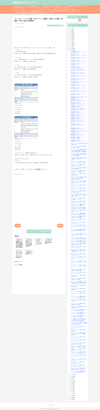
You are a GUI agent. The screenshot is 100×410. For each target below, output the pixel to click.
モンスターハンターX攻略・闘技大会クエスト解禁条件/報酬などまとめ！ (78, 230)
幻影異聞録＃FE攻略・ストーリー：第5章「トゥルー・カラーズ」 (78, 112)
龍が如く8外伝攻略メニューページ (34, 6)
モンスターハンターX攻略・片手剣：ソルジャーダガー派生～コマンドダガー (78, 262)
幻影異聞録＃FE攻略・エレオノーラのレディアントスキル (78, 67)
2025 (71, 30)
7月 (72, 382)
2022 (71, 35)
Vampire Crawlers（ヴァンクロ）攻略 (45, 12)
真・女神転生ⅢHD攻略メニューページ (20, 7)
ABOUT (73, 9)
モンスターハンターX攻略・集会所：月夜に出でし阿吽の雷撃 (78, 217)
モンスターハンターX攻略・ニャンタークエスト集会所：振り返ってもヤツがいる (78, 234)
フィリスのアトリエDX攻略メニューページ (63, 7)
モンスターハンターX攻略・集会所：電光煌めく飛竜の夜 (78, 304)
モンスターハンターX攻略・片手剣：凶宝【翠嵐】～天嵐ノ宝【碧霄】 (78, 208)
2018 (71, 43)
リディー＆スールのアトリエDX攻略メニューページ (41, 7)
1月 (72, 393)
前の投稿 (60, 225)
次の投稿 (18, 225)
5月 (72, 385)
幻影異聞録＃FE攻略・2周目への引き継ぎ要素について (78, 97)
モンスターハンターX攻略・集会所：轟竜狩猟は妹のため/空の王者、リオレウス (78, 250)
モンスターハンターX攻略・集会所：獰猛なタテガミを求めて (78, 165)
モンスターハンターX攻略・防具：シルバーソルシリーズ (78, 273)
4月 (72, 387)
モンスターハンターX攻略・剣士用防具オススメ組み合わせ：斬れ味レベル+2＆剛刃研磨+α (78, 154)
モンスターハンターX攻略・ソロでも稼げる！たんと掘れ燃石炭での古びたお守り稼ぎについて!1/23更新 (78, 282)
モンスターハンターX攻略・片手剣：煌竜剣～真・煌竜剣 (78, 279)
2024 (71, 31)
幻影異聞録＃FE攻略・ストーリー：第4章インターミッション (78, 115)
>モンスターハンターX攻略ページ (31, 169)
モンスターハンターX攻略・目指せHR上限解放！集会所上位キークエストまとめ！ (78, 158)
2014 (71, 395)
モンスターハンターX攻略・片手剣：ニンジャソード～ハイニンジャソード (78, 356)
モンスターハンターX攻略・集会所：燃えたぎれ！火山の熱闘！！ (78, 205)
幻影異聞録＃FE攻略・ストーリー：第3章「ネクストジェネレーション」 (78, 125)
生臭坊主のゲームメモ (23, 2)
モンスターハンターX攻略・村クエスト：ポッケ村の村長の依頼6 (78, 313)
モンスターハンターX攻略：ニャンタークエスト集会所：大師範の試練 (78, 241)
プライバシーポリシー (66, 9)
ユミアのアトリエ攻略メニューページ (20, 11)
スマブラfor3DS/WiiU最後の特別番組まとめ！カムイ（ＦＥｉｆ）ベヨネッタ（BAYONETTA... (78, 323)
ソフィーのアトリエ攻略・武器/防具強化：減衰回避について (78, 168)
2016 (71, 46)
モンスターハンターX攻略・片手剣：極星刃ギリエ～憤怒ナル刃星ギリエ (78, 346)
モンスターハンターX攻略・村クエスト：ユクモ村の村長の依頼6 (78, 310)
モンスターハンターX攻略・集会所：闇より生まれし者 (78, 254)
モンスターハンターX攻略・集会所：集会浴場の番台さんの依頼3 (78, 369)
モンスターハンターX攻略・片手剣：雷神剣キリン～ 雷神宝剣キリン (78, 171)
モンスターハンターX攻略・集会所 (78, 291)
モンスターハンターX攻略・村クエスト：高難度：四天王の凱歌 (78, 316)
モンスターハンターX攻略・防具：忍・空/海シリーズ (78, 366)
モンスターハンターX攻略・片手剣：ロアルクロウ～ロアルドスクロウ (78, 162)
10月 (72, 376)
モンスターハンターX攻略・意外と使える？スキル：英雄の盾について (78, 352)
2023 (71, 33)
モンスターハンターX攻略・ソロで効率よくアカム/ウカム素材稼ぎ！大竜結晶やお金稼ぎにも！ (78, 177)
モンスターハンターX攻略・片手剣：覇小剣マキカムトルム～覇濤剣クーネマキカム (78, 334)
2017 (71, 45)
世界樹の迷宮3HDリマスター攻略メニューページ (54, 6)
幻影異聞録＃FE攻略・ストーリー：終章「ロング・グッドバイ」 (78, 100)
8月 (72, 380)
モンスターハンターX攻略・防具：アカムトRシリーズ (78, 337)
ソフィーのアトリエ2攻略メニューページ (41, 9)
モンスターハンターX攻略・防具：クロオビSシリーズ (78, 185)
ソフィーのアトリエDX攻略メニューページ (21, 9)
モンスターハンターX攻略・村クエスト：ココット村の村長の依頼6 (78, 297)
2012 (71, 399)
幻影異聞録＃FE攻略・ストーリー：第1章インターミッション (78, 135)
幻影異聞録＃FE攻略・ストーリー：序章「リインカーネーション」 (78, 141)
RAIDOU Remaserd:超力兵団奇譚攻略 (56, 11)
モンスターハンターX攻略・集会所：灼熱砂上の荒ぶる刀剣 (78, 244)
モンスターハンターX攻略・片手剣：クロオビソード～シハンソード (78, 188)
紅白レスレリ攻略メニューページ (73, 11)
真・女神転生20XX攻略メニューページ (38, 11)
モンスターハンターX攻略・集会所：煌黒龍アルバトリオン (78, 349)
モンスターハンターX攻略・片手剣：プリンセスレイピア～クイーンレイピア (78, 258)
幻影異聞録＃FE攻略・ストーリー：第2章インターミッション (78, 129)
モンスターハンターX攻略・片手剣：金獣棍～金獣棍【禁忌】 (78, 270)
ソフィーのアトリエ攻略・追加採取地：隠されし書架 (78, 147)
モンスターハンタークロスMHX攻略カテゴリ (39, 231)
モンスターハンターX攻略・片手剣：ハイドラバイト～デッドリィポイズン (78, 266)
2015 (71, 48)
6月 (72, 383)
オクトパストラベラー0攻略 (18, 12)
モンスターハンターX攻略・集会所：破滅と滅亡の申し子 (78, 307)
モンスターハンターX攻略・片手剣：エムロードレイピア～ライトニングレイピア (78, 300)
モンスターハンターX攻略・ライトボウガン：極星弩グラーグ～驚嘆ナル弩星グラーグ (78, 195)
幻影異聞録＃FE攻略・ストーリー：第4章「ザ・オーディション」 (78, 118)
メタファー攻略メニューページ (19, 6)
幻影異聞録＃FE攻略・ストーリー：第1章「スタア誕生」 (78, 138)
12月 (72, 50)
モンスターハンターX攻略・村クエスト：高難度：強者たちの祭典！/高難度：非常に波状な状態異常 (78, 319)
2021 (71, 37)
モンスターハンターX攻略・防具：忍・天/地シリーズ (78, 362)
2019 (71, 41)
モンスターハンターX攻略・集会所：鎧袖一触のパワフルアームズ (78, 202)
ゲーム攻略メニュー (55, 9)
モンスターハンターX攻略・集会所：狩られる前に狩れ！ (78, 191)
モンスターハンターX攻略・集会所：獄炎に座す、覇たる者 (78, 343)
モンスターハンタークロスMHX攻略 (55, 25)
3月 (72, 389)
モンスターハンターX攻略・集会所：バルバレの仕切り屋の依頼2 (78, 372)
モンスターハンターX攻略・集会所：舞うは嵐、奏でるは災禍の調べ (78, 214)
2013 (71, 397)
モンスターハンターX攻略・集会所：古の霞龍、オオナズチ (78, 199)
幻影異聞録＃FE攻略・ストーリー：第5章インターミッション (78, 106)
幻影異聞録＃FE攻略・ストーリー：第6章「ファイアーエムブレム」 (78, 103)
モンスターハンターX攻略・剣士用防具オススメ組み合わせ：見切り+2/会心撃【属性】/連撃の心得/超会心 (78, 150)
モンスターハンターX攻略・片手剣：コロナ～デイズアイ (78, 247)
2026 (71, 28)
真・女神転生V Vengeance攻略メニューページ (76, 6)
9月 (72, 378)
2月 (72, 391)
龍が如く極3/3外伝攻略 (31, 12)
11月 (72, 374)
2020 (71, 39)
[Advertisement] (39, 37)
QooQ (52, 409)
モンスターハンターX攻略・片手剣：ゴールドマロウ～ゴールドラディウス (78, 226)
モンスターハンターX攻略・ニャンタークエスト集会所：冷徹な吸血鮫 (78, 238)
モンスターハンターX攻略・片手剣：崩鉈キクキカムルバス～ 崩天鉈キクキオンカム (78, 182)
